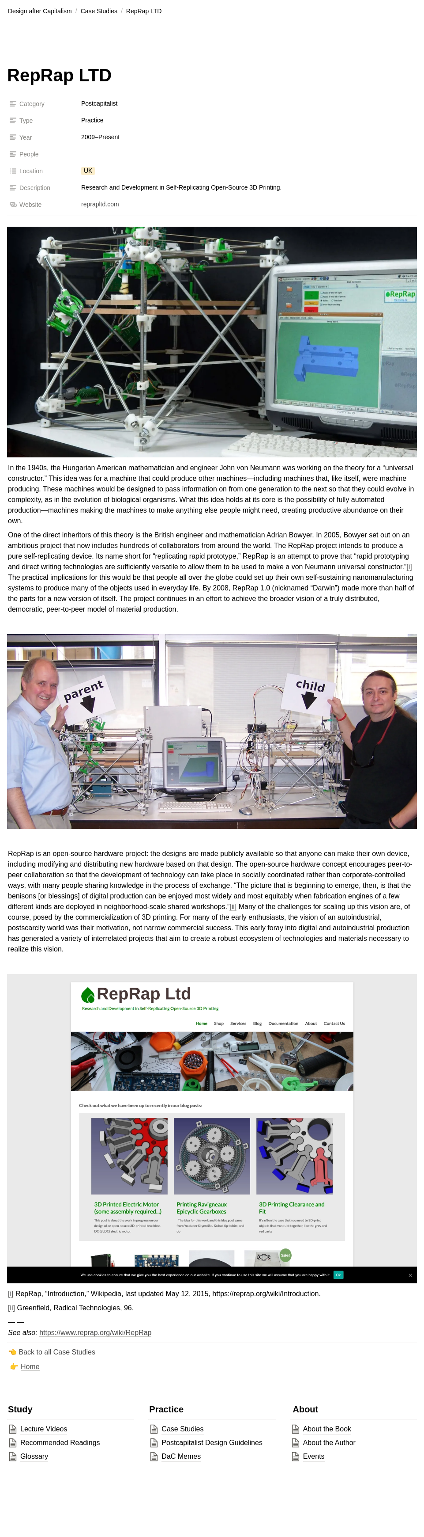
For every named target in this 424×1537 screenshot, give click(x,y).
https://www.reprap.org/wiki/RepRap (95, 1332)
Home (30, 1366)
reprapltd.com (100, 204)
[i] (409, 567)
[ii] (232, 906)
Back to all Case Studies (57, 1352)
